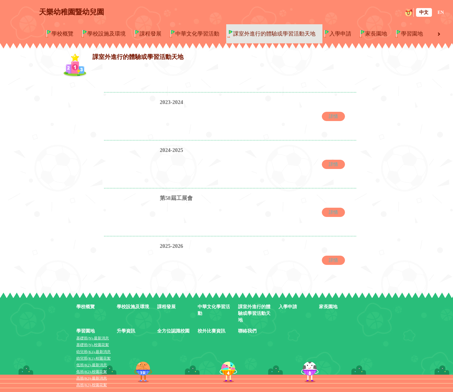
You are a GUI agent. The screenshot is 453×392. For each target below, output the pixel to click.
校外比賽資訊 (211, 330)
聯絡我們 (247, 330)
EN (440, 12)
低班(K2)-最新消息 (91, 365)
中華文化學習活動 (197, 34)
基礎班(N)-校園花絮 (92, 345)
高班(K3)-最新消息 (91, 378)
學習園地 (412, 34)
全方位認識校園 (173, 330)
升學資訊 (126, 330)
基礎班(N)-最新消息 (92, 338)
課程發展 (150, 34)
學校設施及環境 (106, 34)
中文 (423, 12)
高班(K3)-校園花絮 (91, 385)
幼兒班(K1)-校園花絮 (93, 358)
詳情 (333, 116)
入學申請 (340, 34)
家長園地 (376, 34)
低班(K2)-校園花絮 (91, 372)
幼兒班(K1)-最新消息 (93, 352)
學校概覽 (62, 34)
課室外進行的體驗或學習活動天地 (274, 34)
